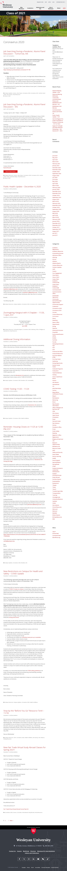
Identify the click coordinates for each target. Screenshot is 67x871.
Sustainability (30, 380)
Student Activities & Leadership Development (57, 470)
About (58, 8)
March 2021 (55, 161)
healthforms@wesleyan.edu (10, 289)
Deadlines (55, 320)
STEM (53, 466)
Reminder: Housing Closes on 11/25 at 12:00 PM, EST (23, 427)
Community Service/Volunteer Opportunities (57, 300)
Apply (49, 2)
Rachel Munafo (7, 167)
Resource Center (56, 448)
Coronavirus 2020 (26, 93)
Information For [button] (60, 2)
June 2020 (55, 179)
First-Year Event (56, 359)
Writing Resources (7, 739)
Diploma (54, 328)
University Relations (57, 499)
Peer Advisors (41, 737)
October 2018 (56, 207)
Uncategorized (56, 497)
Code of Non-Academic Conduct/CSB (55, 280)
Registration (55, 437)
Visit (46, 2)
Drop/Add (55, 332)
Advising (54, 257)
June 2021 (55, 155)
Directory (33, 851)
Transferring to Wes (57, 491)
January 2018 (55, 221)
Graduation (55, 371)
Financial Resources (57, 353)
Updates (54, 501)
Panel (53, 419)
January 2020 (55, 189)
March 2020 (55, 185)
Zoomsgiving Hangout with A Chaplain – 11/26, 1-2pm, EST (23, 313)
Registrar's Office (56, 435)
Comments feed (56, 535)
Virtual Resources (16, 94)
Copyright (24, 867)
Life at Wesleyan (50, 8)
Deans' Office (55, 322)
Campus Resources (9, 175)
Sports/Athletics (56, 462)
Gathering (33, 329)
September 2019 (56, 197)
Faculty (54, 342)
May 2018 (55, 213)
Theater (54, 485)
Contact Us (12, 851)
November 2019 (56, 193)
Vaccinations (55, 505)
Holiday (54, 374)
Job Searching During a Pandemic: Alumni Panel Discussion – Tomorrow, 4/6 (24, 52)
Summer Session (56, 479)
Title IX (54, 489)
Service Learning (56, 456)
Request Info (40, 2)
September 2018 (56, 209)
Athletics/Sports (56, 263)
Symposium (55, 483)
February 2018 (56, 219)
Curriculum (19, 812)
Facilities (54, 340)
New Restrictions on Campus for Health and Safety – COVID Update (22, 572)
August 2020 (55, 175)
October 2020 (56, 171)
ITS (53, 386)
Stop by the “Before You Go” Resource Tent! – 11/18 (23, 711)
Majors (54, 396)
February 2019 (56, 203)
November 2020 (56, 169)
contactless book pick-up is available (31, 637)
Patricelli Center (56, 421)
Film (53, 349)
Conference (55, 306)
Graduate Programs (57, 369)
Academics (30, 8)
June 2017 (55, 235)
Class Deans (19, 93)
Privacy (28, 867)
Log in (54, 531)
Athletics (54, 261)
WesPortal (26, 851)
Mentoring (55, 400)
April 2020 (55, 183)
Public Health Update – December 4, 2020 (22, 186)
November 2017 (56, 225)
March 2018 (55, 217)
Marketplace (55, 398)
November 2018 (56, 205)
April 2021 (55, 159)
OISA (53, 411)
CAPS (15, 737)
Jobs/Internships (13, 176)
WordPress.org (56, 537)
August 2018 (55, 211)
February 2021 (56, 163)
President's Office (56, 427)
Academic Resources (57, 251)
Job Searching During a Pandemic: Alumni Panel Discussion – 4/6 (24, 105)
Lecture (54, 390)
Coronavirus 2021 (34, 93)
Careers (14, 93)
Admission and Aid (40, 8)
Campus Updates (8, 93)
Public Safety (55, 431)
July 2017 (54, 233)
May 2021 (55, 157)
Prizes (54, 429)
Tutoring (54, 495)
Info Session (9, 94)
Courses (14, 812)
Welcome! (55, 509)
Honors (54, 380)
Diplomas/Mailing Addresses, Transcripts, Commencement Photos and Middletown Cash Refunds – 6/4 (57, 99)
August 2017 (55, 231)
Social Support (56, 460)
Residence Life (24, 380)
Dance (54, 318)
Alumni (54, 259)
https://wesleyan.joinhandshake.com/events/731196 (16, 70)
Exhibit (54, 338)
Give (53, 2)
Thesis (54, 487)
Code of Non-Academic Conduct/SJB (55, 286)
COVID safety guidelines (34, 670)
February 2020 (56, 187)
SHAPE (54, 458)
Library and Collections (32, 853)
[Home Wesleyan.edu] (33, 831)
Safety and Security (57, 452)
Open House (55, 415)
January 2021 (55, 165)
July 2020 (54, 177)
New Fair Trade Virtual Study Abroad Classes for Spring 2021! (24, 748)
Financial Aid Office (57, 351)
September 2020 (56, 173)
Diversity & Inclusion (57, 330)
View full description (10, 171)
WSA (53, 519)
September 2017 (56, 229)
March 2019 (55, 201)
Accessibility (37, 867)
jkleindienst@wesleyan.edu (34, 504)
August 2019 (55, 199)
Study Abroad (31, 812)
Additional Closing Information (16, 339)
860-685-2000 (49, 846)
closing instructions (14, 617)
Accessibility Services (57, 253)
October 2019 (56, 195)
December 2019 (56, 191)
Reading (54, 433)
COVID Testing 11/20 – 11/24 (16, 388)
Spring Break (55, 464)
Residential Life (20, 375)
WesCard (54, 511)
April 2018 (55, 215)
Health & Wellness (42, 304)
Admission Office (56, 255)
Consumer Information (45, 867)
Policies (54, 425)
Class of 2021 (15, 13)
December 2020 (56, 167)
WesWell (54, 513)
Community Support (18, 329)
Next (12, 820)
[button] (64, 8)
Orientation (55, 417)
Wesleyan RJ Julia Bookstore (46, 851)
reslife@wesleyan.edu (9, 541)
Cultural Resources (57, 314)
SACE (53, 450)
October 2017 (56, 227)
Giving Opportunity (57, 363)
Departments (55, 324)
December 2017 (56, 223)
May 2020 (55, 181)
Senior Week (55, 454)
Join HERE (24, 326)
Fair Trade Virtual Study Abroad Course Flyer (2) (15, 809)
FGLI (53, 347)
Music (54, 402)
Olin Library (35, 737)
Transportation (56, 493)
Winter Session (56, 515)
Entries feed (55, 533)
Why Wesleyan (21, 8)
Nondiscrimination (54, 867)
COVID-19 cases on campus (16, 589)
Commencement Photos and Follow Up (57, 111)
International (25, 812)
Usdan (54, 503)
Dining (54, 326)
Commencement (56, 290)
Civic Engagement (57, 273)
